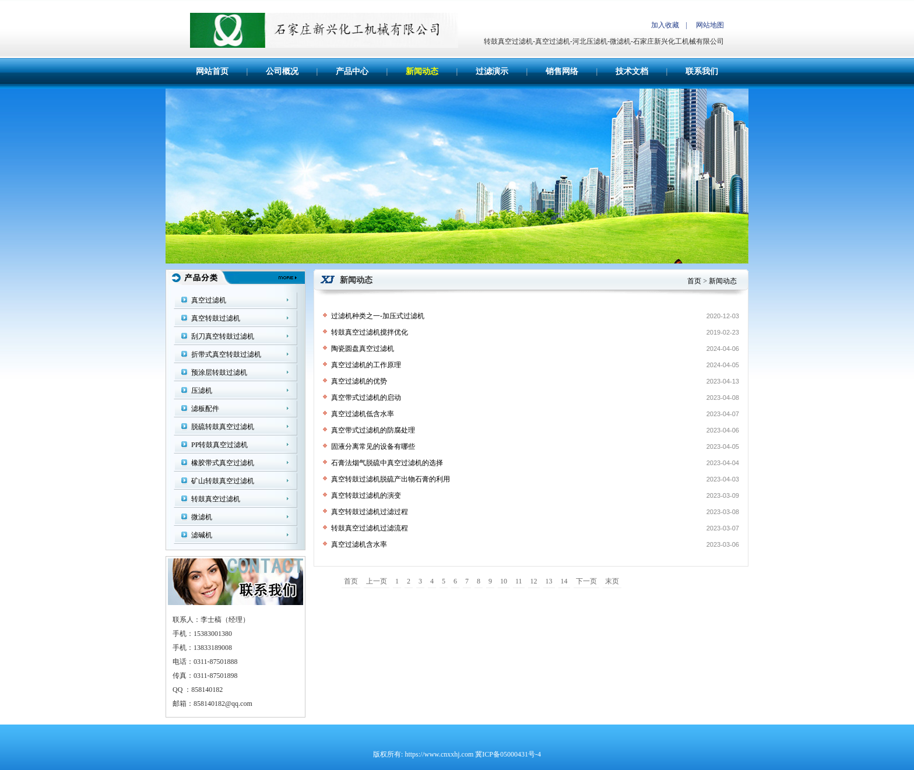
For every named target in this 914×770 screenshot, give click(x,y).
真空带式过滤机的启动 (366, 397)
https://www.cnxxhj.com (439, 754)
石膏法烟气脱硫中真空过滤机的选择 (387, 463)
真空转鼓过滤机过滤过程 (369, 512)
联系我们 (702, 71)
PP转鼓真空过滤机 (219, 445)
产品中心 (352, 71)
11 (518, 581)
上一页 (376, 581)
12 (533, 581)
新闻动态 (422, 71)
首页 (694, 281)
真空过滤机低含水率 (362, 414)
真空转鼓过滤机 (215, 318)
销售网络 (562, 71)
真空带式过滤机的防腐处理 (373, 430)
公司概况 (282, 71)
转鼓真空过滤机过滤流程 (369, 528)
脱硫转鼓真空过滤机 (222, 427)
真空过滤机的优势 (359, 381)
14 (564, 581)
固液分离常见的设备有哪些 (373, 446)
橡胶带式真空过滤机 (222, 463)
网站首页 (212, 71)
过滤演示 (492, 71)
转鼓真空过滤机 (215, 499)
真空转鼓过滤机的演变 (366, 495)
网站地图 (710, 25)
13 (549, 581)
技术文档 (632, 71)
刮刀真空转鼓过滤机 (222, 336)
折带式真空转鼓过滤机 (226, 354)
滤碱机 (201, 535)
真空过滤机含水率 (359, 544)
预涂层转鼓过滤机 (219, 372)
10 (503, 581)
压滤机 (201, 390)
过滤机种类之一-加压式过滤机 (377, 316)
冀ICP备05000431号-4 (508, 754)
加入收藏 (665, 25)
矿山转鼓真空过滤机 (222, 481)
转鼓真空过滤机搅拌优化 (369, 332)
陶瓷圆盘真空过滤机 (362, 348)
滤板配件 (205, 409)
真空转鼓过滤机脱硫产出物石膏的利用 (390, 479)
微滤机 (201, 517)
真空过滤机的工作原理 (366, 365)
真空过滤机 (208, 300)
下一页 (586, 581)
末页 (612, 581)
